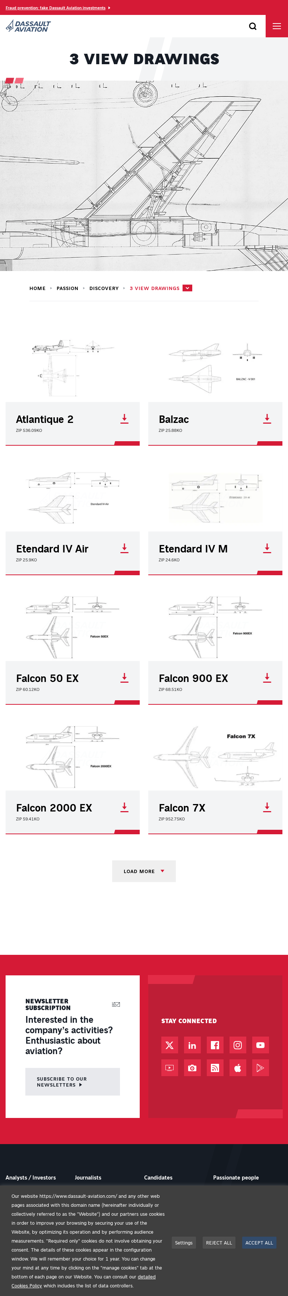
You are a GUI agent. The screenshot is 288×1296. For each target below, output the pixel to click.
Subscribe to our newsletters (62, 1081)
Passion (68, 288)
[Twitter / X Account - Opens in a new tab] (169, 1045)
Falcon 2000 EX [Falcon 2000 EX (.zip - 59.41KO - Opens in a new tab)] (72, 807)
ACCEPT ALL (259, 1242)
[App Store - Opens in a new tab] (238, 1067)
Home (37, 288)
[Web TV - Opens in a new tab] (169, 1067)
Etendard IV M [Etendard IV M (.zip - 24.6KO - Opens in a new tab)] (215, 548)
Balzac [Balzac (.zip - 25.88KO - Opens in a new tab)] (215, 418)
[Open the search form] (252, 26)
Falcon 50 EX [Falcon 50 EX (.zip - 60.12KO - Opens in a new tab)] (72, 678)
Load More (140, 871)
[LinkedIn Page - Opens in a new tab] (192, 1045)
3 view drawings (155, 288)
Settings (184, 1242)
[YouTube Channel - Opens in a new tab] (260, 1045)
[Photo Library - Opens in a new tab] (192, 1067)
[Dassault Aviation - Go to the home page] (28, 26)
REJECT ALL (219, 1242)
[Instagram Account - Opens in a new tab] (238, 1045)
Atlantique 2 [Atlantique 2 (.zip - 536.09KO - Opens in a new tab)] (72, 418)
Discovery (104, 288)
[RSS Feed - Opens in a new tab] (215, 1067)
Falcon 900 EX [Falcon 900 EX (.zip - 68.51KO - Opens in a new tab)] (215, 678)
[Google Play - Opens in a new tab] (260, 1067)
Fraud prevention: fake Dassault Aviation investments (55, 7)
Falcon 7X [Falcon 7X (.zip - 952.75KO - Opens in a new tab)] (215, 807)
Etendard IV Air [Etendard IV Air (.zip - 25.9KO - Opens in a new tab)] (72, 548)
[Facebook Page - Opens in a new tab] (215, 1045)
